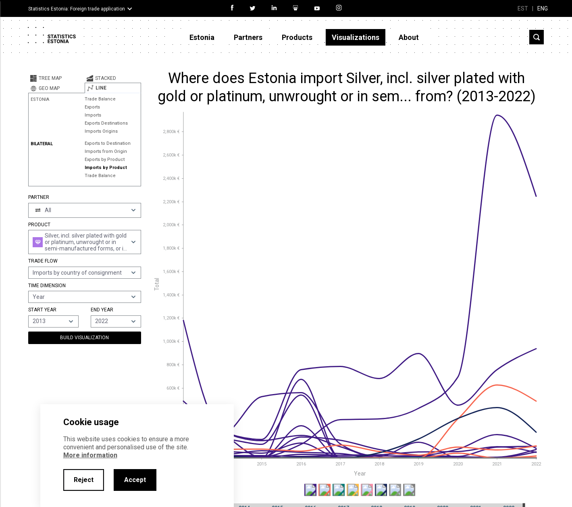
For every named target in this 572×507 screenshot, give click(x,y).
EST (523, 8)
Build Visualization (84, 337)
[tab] (56, 78)
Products (297, 37)
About (409, 37)
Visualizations (355, 37)
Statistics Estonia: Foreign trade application (76, 9)
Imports (93, 115)
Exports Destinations (106, 123)
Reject (84, 480)
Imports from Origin (106, 151)
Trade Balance (100, 99)
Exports (92, 107)
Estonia (201, 37)
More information (90, 455)
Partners (248, 37)
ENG (542, 8)
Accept (135, 480)
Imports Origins (101, 131)
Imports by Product (106, 167)
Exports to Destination (108, 143)
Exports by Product (105, 159)
